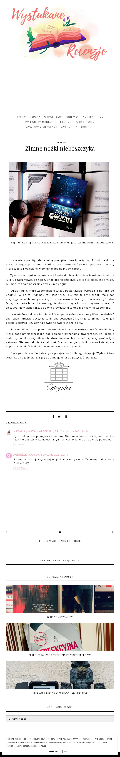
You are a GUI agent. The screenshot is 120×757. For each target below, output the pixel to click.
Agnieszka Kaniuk (26, 454)
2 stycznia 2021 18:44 (75, 431)
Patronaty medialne (40, 122)
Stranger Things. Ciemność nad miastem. (60, 693)
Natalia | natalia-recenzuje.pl (36, 431)
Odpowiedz (21, 445)
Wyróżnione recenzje (77, 127)
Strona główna (28, 117)
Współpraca (53, 117)
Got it (66, 751)
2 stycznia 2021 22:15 (54, 454)
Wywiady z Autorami (41, 127)
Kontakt (72, 117)
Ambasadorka (93, 117)
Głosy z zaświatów (60, 616)
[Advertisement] (60, 86)
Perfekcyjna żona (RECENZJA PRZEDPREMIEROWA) (60, 655)
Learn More (54, 751)
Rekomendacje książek (77, 122)
